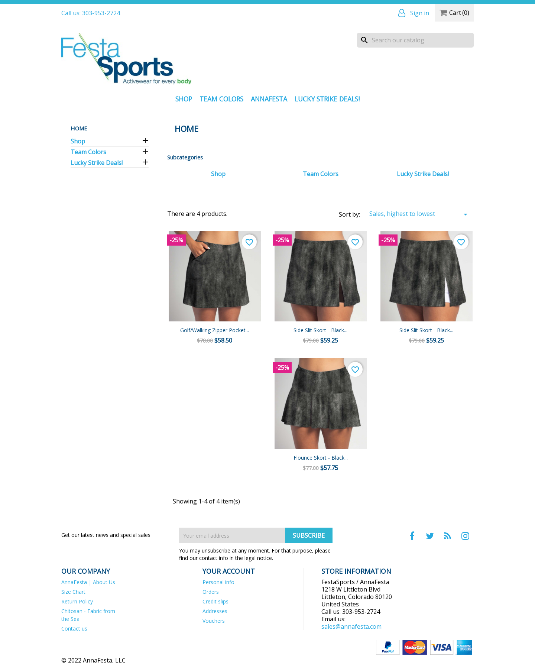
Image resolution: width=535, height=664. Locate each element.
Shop (183, 98)
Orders (210, 591)
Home (79, 128)
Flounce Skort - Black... (321, 457)
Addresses (214, 611)
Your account (228, 571)
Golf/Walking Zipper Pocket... (214, 330)
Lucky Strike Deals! (327, 98)
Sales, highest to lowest (419, 214)
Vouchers (213, 620)
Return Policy (77, 601)
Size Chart (73, 591)
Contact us (74, 628)
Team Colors (221, 98)
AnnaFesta (269, 98)
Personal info (218, 582)
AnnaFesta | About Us (88, 582)
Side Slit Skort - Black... (320, 330)
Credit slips (215, 601)
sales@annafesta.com (351, 626)
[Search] (415, 40)
